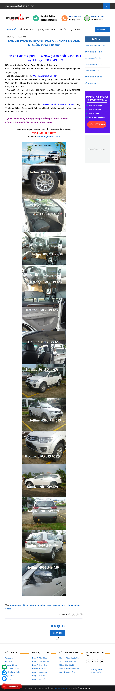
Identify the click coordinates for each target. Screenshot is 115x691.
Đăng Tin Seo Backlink (40, 661)
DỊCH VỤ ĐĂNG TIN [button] (41, 653)
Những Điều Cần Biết (67, 665)
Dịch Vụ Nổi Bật (11, 665)
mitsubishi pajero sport (40, 605)
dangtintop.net (85, 688)
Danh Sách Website (12, 672)
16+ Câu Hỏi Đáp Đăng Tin (69, 668)
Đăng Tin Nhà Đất (39, 679)
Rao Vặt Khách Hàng (67, 672)
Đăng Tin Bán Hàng (39, 665)
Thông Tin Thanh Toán (67, 661)
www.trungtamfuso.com (48, 136)
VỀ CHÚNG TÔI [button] (12, 653)
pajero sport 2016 (19, 605)
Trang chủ (9, 658)
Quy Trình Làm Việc (12, 668)
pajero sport (59, 605)
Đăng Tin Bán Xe (38, 676)
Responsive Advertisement (97, 149)
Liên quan (57, 626)
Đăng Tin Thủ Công (39, 658)
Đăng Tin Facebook (39, 672)
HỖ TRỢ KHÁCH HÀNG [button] (69, 653)
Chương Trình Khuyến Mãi (69, 658)
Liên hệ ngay (102, 29)
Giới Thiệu (9, 661)
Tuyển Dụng (9, 676)
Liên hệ (8, 679)
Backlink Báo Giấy (39, 668)
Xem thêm (57, 633)
